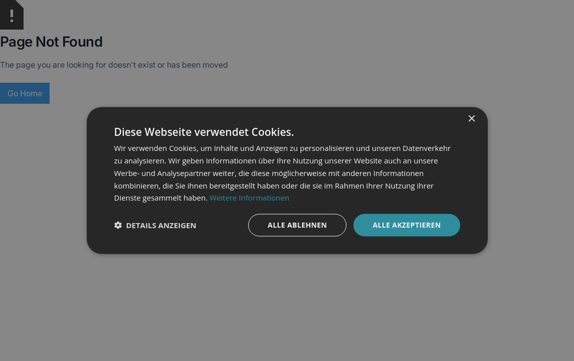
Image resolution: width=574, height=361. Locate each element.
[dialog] (287, 180)
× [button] (471, 119)
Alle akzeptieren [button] (406, 225)
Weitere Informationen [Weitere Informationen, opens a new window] (249, 198)
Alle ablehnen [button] (297, 225)
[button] (155, 225)
